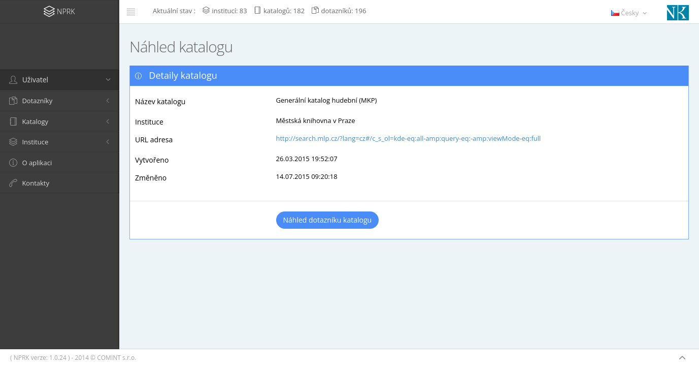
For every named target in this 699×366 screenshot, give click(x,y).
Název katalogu (160, 101)
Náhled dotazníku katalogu (327, 220)
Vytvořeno (152, 160)
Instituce (149, 122)
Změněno (151, 177)
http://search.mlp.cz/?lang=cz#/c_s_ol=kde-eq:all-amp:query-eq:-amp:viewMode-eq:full (408, 138)
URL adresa (154, 139)
